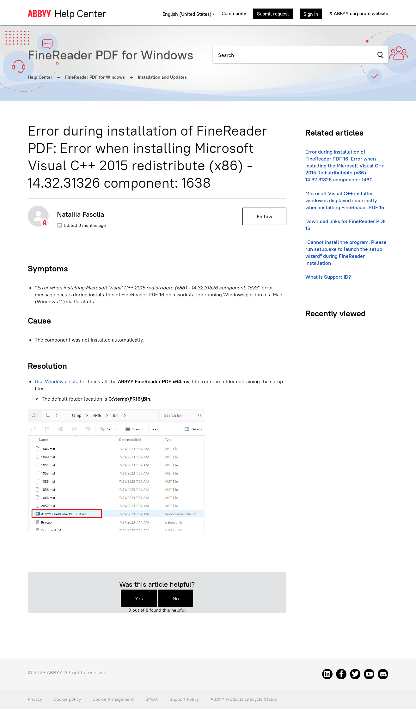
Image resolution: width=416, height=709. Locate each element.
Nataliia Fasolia (80, 214)
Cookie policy (67, 699)
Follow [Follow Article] (264, 216)
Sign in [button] (310, 14)
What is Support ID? (328, 277)
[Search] (292, 55)
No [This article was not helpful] (176, 598)
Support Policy (184, 699)
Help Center (40, 77)
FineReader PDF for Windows (95, 77)
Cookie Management (113, 699)
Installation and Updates (162, 77)
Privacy (35, 699)
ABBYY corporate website (361, 13)
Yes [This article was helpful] (139, 598)
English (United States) (187, 14)
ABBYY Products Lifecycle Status (244, 699)
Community (234, 13)
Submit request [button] (273, 14)
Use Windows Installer (60, 381)
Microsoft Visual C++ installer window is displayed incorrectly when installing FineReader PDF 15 (344, 200)
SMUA (151, 699)
